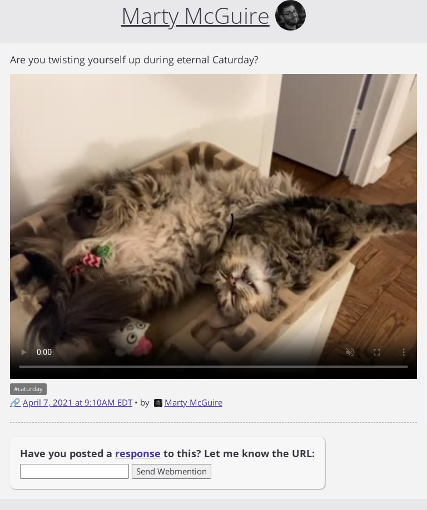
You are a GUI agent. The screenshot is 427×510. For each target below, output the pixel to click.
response (138, 453)
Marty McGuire (188, 402)
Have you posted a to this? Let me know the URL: (167, 453)
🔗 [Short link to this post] (15, 402)
